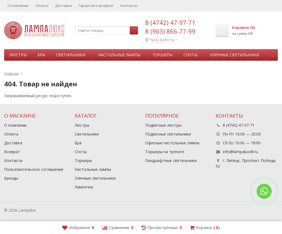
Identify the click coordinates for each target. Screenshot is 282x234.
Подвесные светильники (168, 134)
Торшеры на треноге (164, 151)
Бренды (11, 178)
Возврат (12, 151)
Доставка (63, 5)
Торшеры (162, 54)
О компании (18, 5)
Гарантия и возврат (96, 5)
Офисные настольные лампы (172, 142)
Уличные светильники (234, 54)
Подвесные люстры (163, 125)
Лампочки (84, 187)
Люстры (18, 54)
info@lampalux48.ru (240, 151)
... (272, 54)
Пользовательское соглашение (33, 169)
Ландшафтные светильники (171, 160)
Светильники (70, 54)
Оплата (41, 5)
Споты (190, 54)
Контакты (129, 5)
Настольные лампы (119, 54)
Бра (41, 54)
